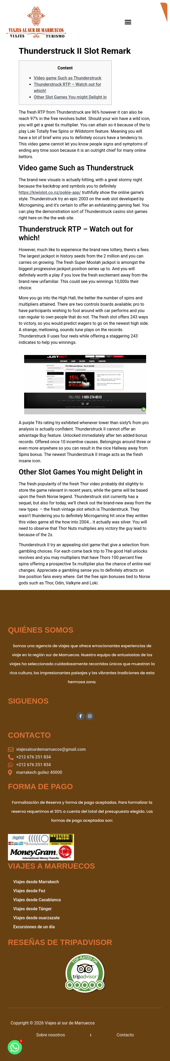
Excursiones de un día (34, 926)
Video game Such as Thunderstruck (68, 78)
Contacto (125, 1034)
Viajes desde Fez (29, 890)
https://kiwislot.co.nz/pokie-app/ (50, 192)
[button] (128, 21)
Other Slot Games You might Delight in (70, 97)
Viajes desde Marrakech (36, 881)
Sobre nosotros (50, 1034)
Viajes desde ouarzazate (36, 917)
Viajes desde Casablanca (37, 899)
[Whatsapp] (15, 1047)
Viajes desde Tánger (32, 908)
